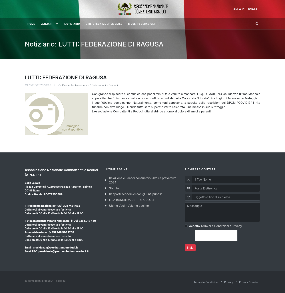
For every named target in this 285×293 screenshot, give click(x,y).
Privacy (237, 226)
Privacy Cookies (248, 282)
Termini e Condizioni (215, 226)
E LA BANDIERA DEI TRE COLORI (131, 200)
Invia (190, 247)
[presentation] (216, 235)
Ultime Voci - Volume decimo (129, 205)
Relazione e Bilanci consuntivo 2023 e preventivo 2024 (142, 180)
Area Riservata (245, 9)
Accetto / (215, 226)
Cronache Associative (75, 85)
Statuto (114, 188)
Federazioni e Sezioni (104, 85)
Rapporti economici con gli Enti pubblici (136, 194)
